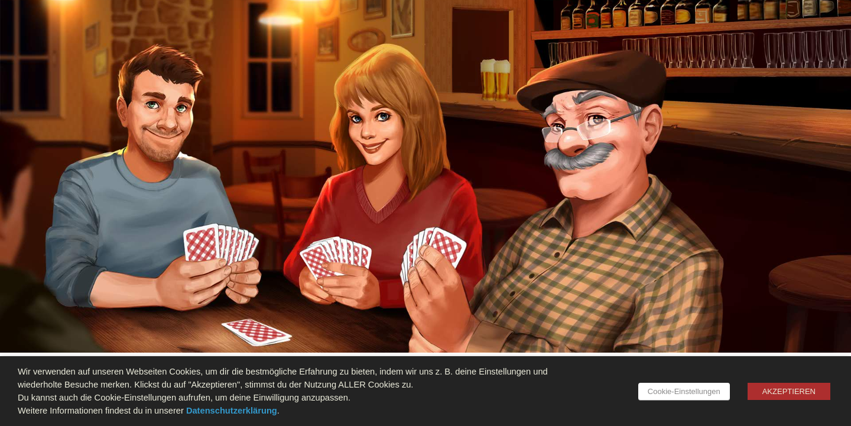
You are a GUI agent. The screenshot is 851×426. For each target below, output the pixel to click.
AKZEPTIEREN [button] (789, 391)
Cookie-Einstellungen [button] (684, 391)
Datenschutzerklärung (231, 410)
